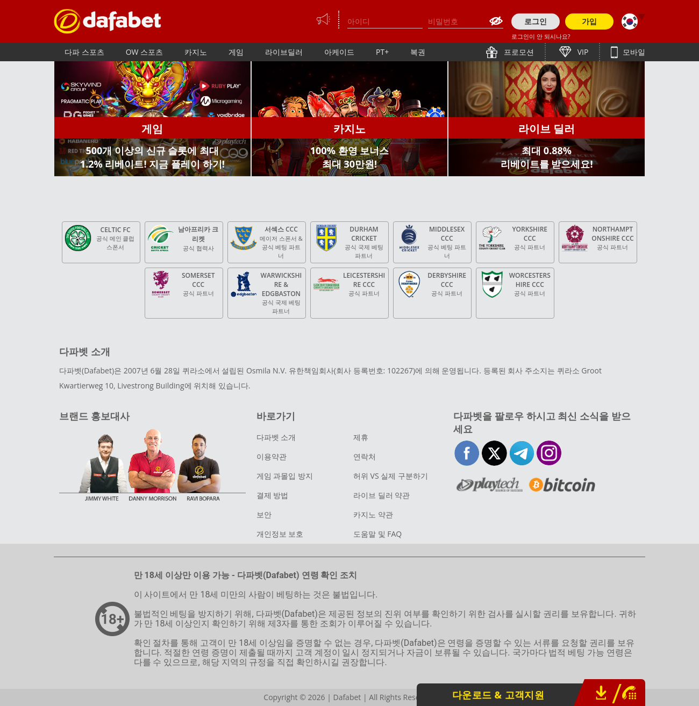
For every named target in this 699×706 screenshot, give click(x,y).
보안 (264, 514)
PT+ (382, 52)
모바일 (632, 52)
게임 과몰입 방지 (284, 476)
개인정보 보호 (280, 534)
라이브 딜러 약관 (381, 495)
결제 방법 (272, 495)
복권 (417, 52)
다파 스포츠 (84, 52)
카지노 (195, 52)
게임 (236, 52)
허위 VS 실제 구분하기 (390, 476)
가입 (589, 21)
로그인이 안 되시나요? (540, 36)
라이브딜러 (284, 52)
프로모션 (518, 52)
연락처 (364, 456)
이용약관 (271, 456)
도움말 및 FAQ (377, 534)
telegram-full (521, 453)
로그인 (535, 21)
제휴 (360, 437)
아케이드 (339, 52)
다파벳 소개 (276, 437)
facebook (467, 453)
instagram (549, 453)
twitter (494, 453)
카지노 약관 (373, 514)
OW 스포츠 (144, 52)
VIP (581, 52)
